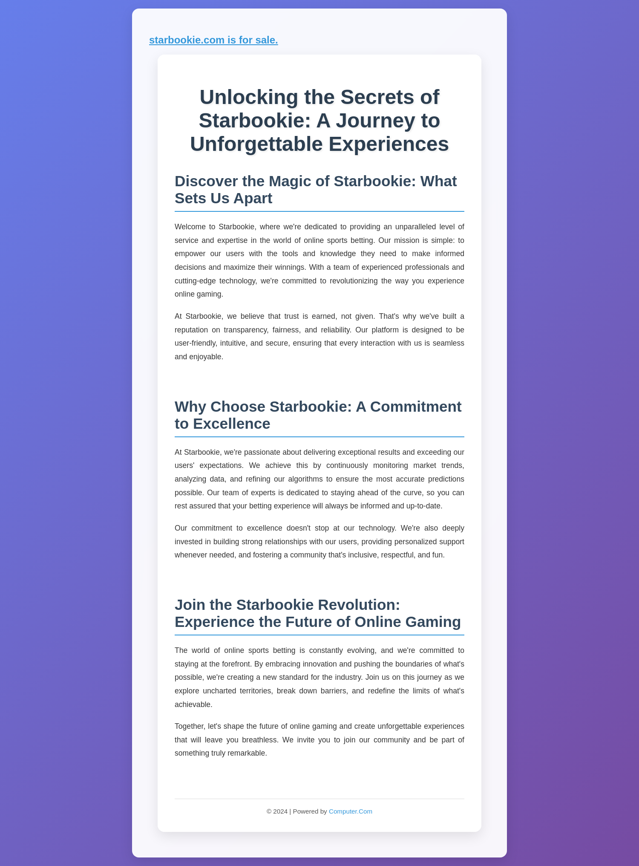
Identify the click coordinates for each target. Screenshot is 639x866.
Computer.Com (350, 811)
